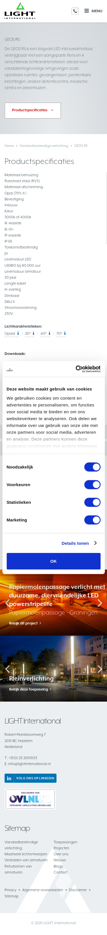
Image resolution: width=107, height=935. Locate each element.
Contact (60, 872)
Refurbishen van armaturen (18, 869)
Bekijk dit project (23, 623)
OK (53, 561)
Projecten (61, 848)
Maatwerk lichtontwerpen (26, 854)
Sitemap (12, 896)
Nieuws (60, 860)
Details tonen (75, 543)
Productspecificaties (29, 110)
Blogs (58, 866)
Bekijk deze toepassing (28, 689)
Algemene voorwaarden (42, 890)
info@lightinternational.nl (28, 764)
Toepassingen (65, 842)
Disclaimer (78, 890)
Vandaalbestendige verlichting (44, 146)
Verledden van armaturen (26, 860)
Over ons (61, 854)
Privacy (10, 890)
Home (9, 146)
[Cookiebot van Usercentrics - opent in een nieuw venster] (76, 369)
